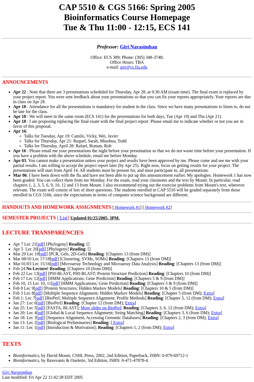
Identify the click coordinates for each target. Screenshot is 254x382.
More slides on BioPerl (101, 307)
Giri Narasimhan (138, 47)
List (63, 218)
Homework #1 (127, 207)
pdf (40, 244)
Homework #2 (157, 207)
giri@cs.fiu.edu (133, 67)
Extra (208, 293)
